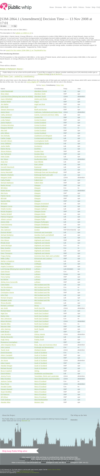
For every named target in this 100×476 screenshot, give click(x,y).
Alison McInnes (6, 321)
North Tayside (39, 329)
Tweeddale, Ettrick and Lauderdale (46, 376)
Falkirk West (38, 183)
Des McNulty (5, 136)
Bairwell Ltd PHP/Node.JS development (28, 472)
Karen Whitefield (6, 99)
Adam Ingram (5, 363)
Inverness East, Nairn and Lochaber (47, 256)
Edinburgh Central (40, 170)
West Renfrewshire (41, 400)
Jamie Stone (5, 112)
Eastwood (37, 167)
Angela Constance (7, 266)
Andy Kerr (4, 162)
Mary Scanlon (5, 248)
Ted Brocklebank (6, 287)
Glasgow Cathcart (40, 209)
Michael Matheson (7, 183)
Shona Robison (6, 151)
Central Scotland (40, 120)
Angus (36, 102)
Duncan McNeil (6, 232)
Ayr (35, 107)
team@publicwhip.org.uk (27, 471)
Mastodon (74, 420)
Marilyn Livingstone (7, 261)
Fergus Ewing (5, 256)
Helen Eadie (5, 156)
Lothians (37, 269)
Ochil (36, 332)
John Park (4, 295)
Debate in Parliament (8, 69)
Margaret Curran (6, 206)
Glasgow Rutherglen (41, 222)
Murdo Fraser (5, 290)
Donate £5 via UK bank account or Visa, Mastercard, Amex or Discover (50, 461)
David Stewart (6, 251)
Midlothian (38, 303)
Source (19, 69)
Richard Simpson (7, 298)
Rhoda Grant (5, 243)
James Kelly (5, 222)
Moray (36, 305)
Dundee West (39, 154)
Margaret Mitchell (7, 128)
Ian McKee (4, 279)
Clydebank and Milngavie (43, 136)
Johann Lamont (6, 219)
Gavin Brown (5, 271)
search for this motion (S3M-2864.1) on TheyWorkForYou (26, 50)
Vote (62, 85)
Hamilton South (39, 237)
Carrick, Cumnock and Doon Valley (46, 115)
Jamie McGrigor (6, 245)
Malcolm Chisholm (7, 175)
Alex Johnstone (6, 318)
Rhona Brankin (6, 303)
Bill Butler (4, 203)
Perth (36, 342)
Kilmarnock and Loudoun (43, 258)
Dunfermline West (40, 159)
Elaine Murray (6, 149)
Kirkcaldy (37, 261)
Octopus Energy (43, 74)
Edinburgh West (40, 177)
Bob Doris (4, 193)
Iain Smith (4, 308)
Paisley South (39, 339)
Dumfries (37, 149)
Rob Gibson (5, 240)
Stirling (36, 371)
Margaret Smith (6, 177)
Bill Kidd (3, 198)
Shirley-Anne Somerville (9, 282)
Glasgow (37, 185)
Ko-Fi (68, 462)
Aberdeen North (40, 94)
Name (43, 85)
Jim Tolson (4, 159)
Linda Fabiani (5, 120)
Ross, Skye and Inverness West (45, 345)
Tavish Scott (5, 350)
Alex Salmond (6, 230)
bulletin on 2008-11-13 (23, 33)
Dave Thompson (6, 253)
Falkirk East (38, 180)
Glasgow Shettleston (41, 224)
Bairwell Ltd (26, 421)
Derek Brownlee (6, 352)
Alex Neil (4, 130)
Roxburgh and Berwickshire (44, 347)
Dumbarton (38, 146)
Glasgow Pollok (39, 219)
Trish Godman (6, 400)
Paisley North (39, 337)
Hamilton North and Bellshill (44, 235)
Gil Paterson (5, 394)
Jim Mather (5, 104)
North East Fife (39, 308)
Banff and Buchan (40, 109)
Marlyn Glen (5, 316)
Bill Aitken (4, 188)
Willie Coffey (5, 258)
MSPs (75, 7)
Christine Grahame (7, 358)
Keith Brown (5, 332)
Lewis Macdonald (7, 91)
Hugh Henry (5, 339)
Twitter (88, 7)
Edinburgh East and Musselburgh (46, 172)
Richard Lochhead (7, 305)
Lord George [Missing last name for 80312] (16, 269)
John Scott (4, 107)
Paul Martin (5, 227)
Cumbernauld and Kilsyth (43, 138)
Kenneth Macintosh (7, 167)
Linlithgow (37, 264)
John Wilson (5, 133)
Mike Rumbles (6, 379)
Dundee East (39, 151)
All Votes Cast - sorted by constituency (17, 76)
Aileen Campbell (6, 355)
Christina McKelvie (7, 125)
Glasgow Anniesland (41, 203)
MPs (64, 7)
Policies (81, 7)
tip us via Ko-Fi (56, 74)
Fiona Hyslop (5, 277)
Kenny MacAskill (6, 172)
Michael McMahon (7, 235)
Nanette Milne (6, 324)
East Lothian (38, 164)
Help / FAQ (96, 7)
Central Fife (38, 117)
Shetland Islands (40, 350)
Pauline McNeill (6, 214)
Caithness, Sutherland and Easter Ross (48, 112)
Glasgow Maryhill (40, 217)
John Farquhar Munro (8, 345)
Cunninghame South (41, 143)
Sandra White (5, 201)
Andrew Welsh (6, 102)
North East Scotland (41, 311)
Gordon (37, 230)
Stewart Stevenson (7, 109)
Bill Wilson (4, 397)
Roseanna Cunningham (9, 342)
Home (52, 7)
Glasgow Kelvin (39, 214)
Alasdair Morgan (6, 366)
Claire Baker (5, 285)
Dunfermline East (40, 156)
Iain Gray (4, 164)
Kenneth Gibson (6, 141)
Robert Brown (5, 190)
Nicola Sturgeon (6, 211)
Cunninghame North (41, 141)
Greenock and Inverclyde (43, 232)
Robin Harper (5, 274)
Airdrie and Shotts (40, 99)
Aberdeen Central (40, 91)
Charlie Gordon (6, 209)
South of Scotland (40, 352)
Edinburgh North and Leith (43, 175)
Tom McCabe (5, 237)
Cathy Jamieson (6, 115)
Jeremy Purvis (6, 376)
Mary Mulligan (6, 264)
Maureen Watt (6, 326)
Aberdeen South (40, 96)
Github (43, 462)
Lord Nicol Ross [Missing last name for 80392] (17, 96)
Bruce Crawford (6, 371)
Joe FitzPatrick (6, 154)
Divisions (58, 7)
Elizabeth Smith (6, 300)
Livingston (38, 266)
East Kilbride (38, 162)
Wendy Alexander (7, 337)
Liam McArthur (6, 334)
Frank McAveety (6, 224)
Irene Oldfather (6, 143)
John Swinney (6, 329)
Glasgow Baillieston (41, 206)
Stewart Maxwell (6, 389)
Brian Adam (5, 94)
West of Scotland (40, 381)
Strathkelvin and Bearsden (43, 373)
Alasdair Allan (5, 402)
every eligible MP (33, 82)
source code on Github (54, 469)
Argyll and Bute (39, 104)
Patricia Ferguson (7, 217)
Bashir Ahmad (6, 185)
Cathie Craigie (6, 138)
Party (58, 85)
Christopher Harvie (7, 292)
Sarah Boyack (6, 170)
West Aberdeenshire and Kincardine (47, 379)
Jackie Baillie (5, 146)
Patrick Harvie (6, 196)
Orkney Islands (39, 334)
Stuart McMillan (6, 392)
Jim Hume (4, 360)
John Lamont (5, 347)
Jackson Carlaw (6, 381)
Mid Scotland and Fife (42, 285)
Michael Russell (6, 368)
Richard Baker (6, 311)
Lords (70, 7)
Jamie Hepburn (6, 122)
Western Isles (39, 402)
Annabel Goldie (6, 386)
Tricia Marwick (6, 117)
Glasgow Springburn (41, 227)
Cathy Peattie (5, 180)
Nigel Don (4, 313)
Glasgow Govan (40, 211)
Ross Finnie (5, 384)
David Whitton (6, 373)
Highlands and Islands (42, 240)
